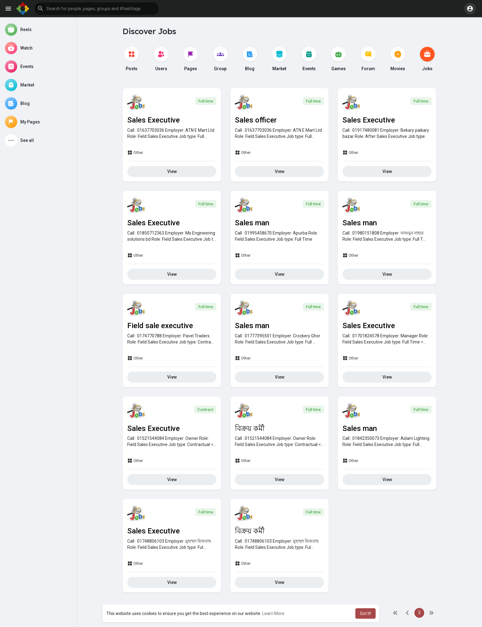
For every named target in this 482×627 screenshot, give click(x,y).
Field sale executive (160, 325)
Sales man (252, 223)
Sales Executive (153, 120)
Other (135, 152)
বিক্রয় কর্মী (250, 428)
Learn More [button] (273, 613)
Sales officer (256, 120)
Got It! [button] (365, 613)
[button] (96, 8)
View (172, 171)
